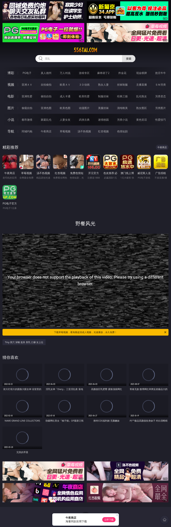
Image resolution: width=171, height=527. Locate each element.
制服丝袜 (103, 96)
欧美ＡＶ (65, 84)
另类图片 (160, 108)
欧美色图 (65, 108)
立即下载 (109, 519)
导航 (10, 131)
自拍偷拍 (46, 84)
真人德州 (46, 73)
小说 (10, 119)
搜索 (128, 58)
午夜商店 (46, 131)
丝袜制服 (122, 84)
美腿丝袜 (103, 108)
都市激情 (27, 119)
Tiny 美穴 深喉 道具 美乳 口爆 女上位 (24, 342)
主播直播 (141, 84)
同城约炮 (27, 131)
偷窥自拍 (27, 108)
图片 (10, 108)
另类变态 (160, 96)
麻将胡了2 (103, 73)
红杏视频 (103, 131)
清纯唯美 (122, 108)
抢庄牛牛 (160, 73)
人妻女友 (65, 119)
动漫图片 (84, 108)
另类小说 (122, 119)
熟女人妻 (103, 84)
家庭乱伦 (46, 119)
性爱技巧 (160, 119)
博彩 (10, 73)
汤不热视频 (84, 131)
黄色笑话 (141, 119)
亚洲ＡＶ (27, 84)
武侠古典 (84, 119)
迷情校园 (103, 119)
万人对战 (65, 73)
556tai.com (85, 50)
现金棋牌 (141, 73)
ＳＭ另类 (160, 84)
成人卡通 (65, 96)
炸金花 (122, 73)
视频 (10, 84)
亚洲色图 (46, 108)
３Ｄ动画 (84, 84)
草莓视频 (65, 131)
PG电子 (27, 73)
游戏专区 (84, 73)
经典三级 (122, 96)
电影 (10, 96)
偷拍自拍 (46, 96)
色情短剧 (122, 131)
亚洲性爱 (27, 96)
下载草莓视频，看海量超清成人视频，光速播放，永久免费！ (110, 332)
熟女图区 (141, 108)
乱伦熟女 (141, 96)
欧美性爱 (84, 96)
